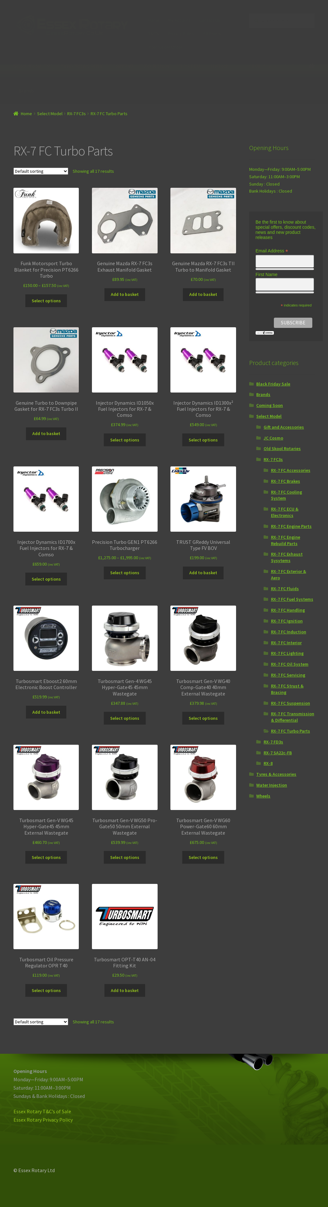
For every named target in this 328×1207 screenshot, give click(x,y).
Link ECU (190, 66)
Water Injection (271, 785)
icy (70, 1119)
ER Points (212, 33)
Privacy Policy (181, 33)
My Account (179, 20)
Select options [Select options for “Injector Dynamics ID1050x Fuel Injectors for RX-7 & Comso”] (124, 440)
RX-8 (268, 763)
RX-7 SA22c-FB (278, 753)
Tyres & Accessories (276, 774)
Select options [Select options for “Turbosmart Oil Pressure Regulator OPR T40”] (46, 990)
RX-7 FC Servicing (288, 675)
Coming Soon (269, 405)
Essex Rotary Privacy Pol (40, 1119)
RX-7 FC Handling (288, 610)
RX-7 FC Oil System (289, 664)
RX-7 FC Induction (288, 632)
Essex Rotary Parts (81, 66)
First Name (266, 274)
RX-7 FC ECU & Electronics (285, 512)
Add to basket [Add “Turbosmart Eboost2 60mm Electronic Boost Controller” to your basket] (46, 712)
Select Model (27, 66)
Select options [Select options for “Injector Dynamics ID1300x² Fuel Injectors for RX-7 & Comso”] (203, 440)
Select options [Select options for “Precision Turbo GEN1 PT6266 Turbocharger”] (124, 573)
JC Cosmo (273, 438)
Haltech (220, 66)
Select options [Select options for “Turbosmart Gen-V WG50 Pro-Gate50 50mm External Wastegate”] (124, 857)
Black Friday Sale (273, 384)
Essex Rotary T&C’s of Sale (42, 1111)
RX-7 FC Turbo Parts (290, 731)
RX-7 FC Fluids (285, 589)
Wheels (263, 796)
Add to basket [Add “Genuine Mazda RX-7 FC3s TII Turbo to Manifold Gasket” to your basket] (203, 294)
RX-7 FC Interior (286, 643)
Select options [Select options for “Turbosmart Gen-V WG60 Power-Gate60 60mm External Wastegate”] (203, 857)
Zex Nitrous (156, 66)
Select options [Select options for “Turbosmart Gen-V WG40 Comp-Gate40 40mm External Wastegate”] (203, 718)
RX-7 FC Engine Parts (291, 526)
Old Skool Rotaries (282, 448)
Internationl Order (165, 47)
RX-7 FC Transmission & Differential (292, 717)
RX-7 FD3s (273, 742)
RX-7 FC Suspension (290, 703)
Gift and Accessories (284, 427)
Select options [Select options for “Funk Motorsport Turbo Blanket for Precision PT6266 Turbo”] (46, 301)
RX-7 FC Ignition (287, 621)
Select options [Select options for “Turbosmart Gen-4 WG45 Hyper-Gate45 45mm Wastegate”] (124, 718)
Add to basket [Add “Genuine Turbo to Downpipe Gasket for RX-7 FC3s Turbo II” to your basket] (46, 433)
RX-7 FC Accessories (290, 470)
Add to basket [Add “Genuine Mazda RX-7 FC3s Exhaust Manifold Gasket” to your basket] (125, 294)
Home (154, 20)
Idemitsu (123, 66)
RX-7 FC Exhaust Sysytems (287, 557)
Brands (26, 90)
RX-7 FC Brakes (285, 481)
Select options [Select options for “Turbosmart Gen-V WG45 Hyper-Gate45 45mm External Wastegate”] (46, 857)
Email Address (272, 251)
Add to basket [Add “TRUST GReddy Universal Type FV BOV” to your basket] (203, 573)
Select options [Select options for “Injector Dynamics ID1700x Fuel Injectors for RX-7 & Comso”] (46, 579)
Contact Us (209, 20)
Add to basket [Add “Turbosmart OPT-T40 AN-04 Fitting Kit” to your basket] (125, 990)
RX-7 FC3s (76, 113)
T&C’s (153, 33)
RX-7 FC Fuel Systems (292, 599)
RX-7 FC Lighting (287, 653)
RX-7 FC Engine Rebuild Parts (285, 540)
